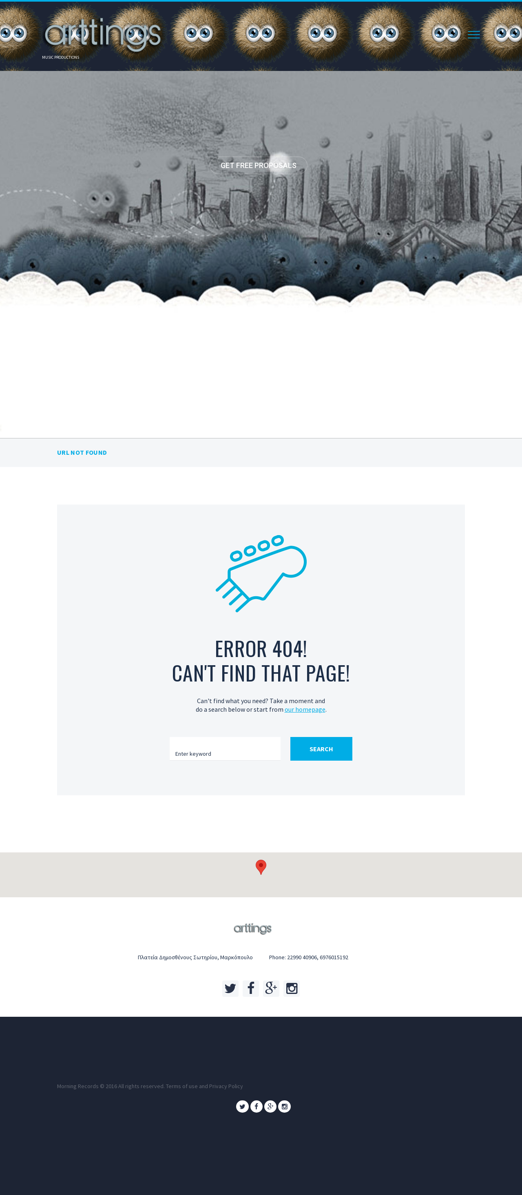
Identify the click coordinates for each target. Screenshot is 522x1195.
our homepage (305, 709)
